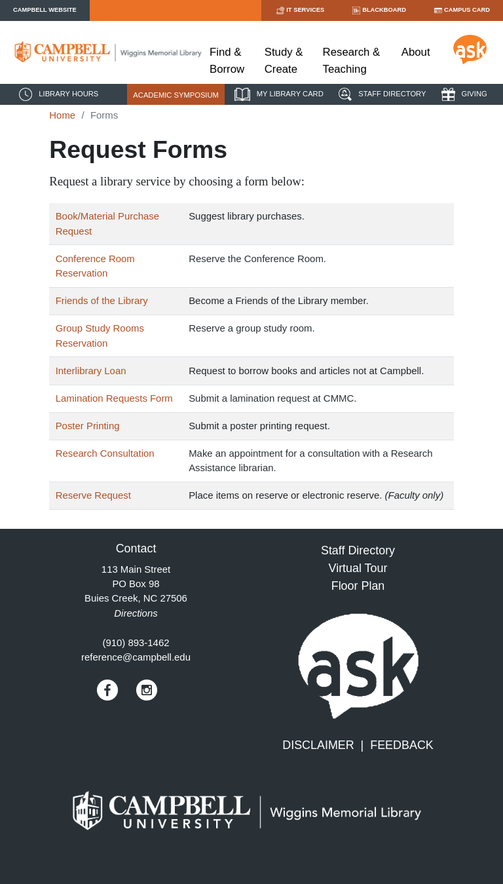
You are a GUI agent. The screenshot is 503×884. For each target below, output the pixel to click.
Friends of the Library (102, 300)
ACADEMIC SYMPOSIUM (176, 95)
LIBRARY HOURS (57, 94)
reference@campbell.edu (136, 657)
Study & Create (284, 60)
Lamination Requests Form (114, 398)
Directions (135, 613)
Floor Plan (358, 585)
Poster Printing (88, 425)
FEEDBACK (402, 745)
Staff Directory (358, 550)
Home (62, 115)
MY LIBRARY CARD (277, 94)
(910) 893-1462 (135, 642)
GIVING (462, 94)
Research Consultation (105, 453)
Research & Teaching (352, 60)
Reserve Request (93, 495)
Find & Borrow (227, 60)
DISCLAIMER (318, 745)
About (415, 52)
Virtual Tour (358, 568)
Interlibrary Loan (91, 370)
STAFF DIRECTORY (380, 94)
